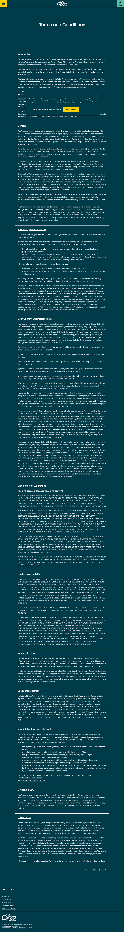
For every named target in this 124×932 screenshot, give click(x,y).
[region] (63, 104)
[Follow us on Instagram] (8, 889)
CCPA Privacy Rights (9, 909)
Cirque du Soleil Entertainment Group (15, 924)
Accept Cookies (71, 109)
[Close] (96, 96)
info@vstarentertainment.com (93, 861)
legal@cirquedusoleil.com (34, 781)
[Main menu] (3, 3)
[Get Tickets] (120, 3)
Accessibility (6, 896)
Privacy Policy (57, 62)
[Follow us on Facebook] (4, 889)
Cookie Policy (6, 899)
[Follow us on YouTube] (12, 889)
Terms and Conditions (9, 906)
